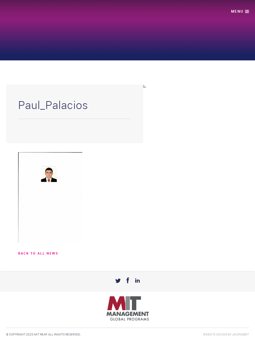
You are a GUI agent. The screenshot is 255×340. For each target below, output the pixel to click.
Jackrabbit (240, 334)
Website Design (215, 334)
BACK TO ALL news (38, 253)
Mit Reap (29, 12)
